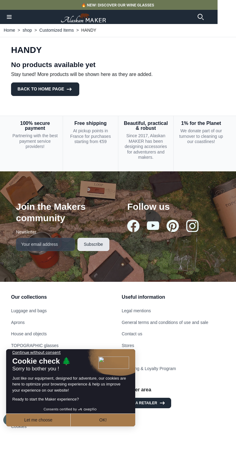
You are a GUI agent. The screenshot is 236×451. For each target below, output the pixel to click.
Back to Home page (45, 89)
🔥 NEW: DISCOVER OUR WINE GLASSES (128, 5)
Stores (128, 345)
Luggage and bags (29, 310)
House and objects (29, 333)
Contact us (132, 333)
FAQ (126, 356)
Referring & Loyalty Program (149, 368)
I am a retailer (146, 403)
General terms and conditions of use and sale (165, 322)
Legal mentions (136, 310)
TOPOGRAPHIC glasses (35, 345)
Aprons (18, 322)
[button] (9, 17)
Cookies (19, 426)
